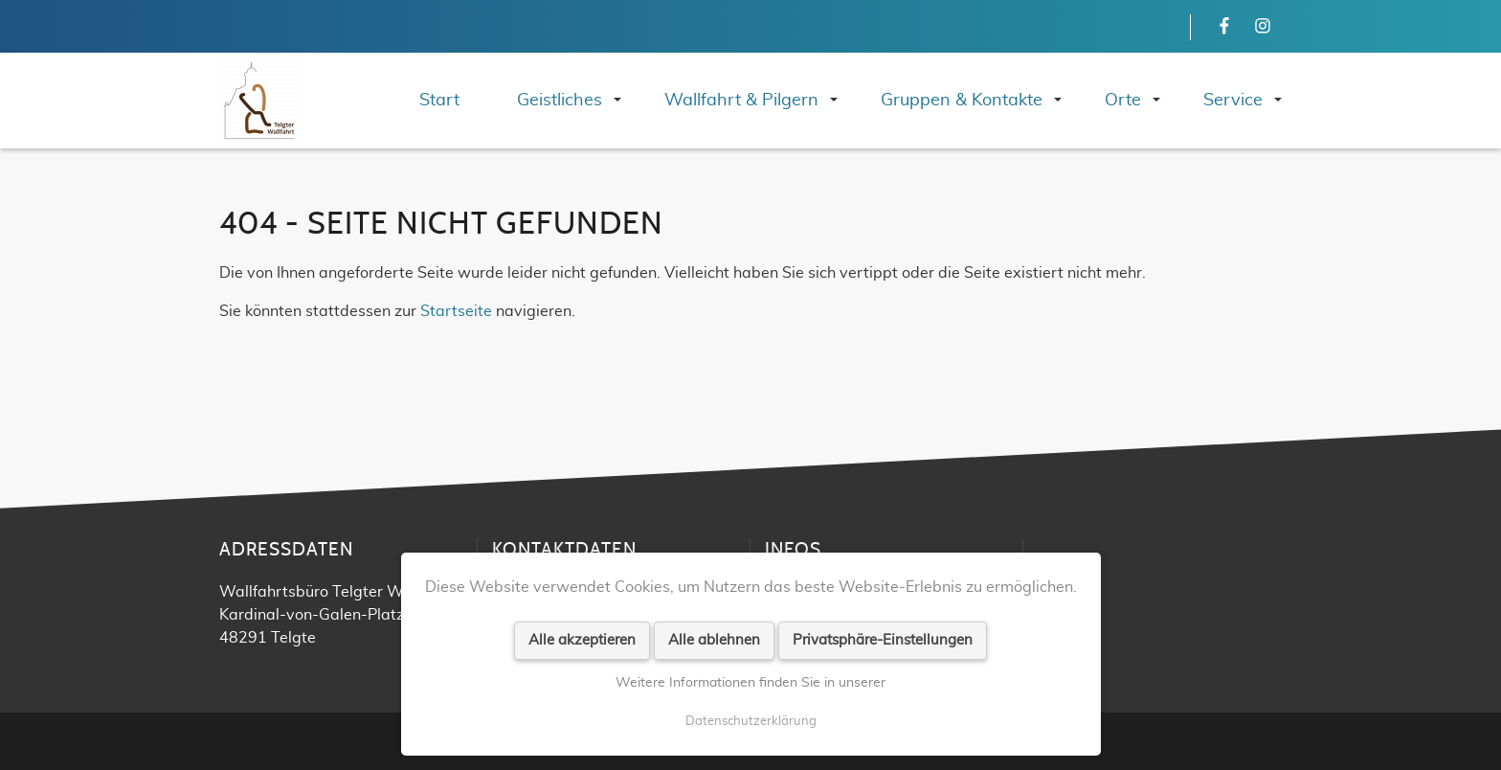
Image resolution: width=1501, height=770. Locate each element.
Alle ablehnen (714, 640)
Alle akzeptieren (582, 640)
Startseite (456, 311)
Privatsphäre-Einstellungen (883, 640)
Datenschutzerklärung (751, 721)
